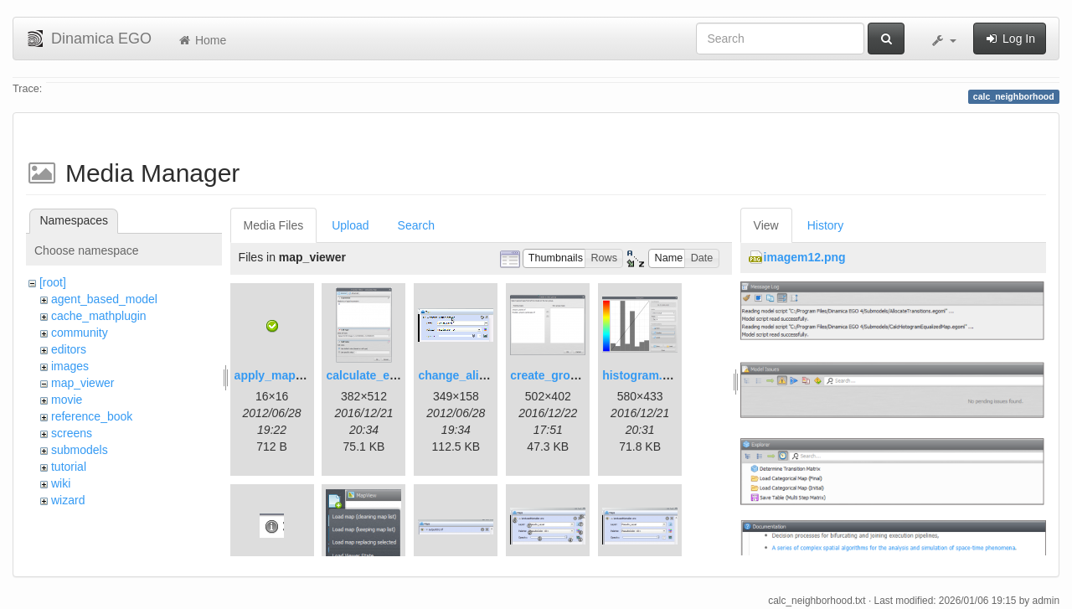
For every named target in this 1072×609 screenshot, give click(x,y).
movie (66, 399)
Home (201, 40)
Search (416, 225)
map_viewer (82, 383)
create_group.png (559, 375)
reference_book (91, 416)
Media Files (274, 225)
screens (71, 433)
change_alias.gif (463, 375)
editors (68, 349)
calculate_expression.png (397, 375)
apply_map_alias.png (293, 375)
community (79, 332)
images (70, 366)
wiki (60, 483)
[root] (52, 282)
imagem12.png (805, 257)
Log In (1009, 38)
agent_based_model (104, 299)
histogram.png (642, 375)
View (766, 225)
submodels (79, 450)
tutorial (68, 466)
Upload (350, 225)
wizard (68, 500)
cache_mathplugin (99, 316)
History (825, 225)
